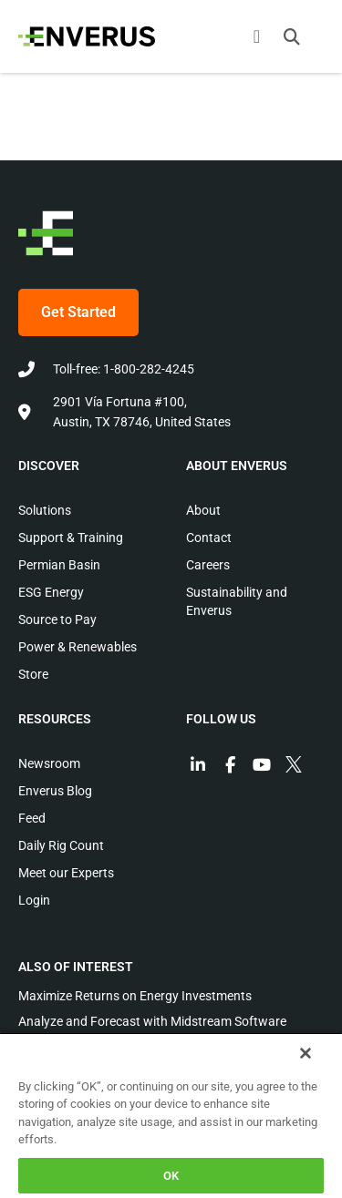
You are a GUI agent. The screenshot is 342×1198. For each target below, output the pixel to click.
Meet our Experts (66, 872)
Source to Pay (57, 619)
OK (171, 1176)
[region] (171, 1115)
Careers (208, 565)
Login (34, 900)
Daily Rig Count (61, 845)
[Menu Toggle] (257, 36)
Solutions (44, 510)
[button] (292, 36)
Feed (32, 818)
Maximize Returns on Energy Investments (135, 995)
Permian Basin (59, 565)
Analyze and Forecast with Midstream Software (152, 1021)
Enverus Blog (55, 790)
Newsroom (49, 763)
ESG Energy (51, 592)
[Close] (305, 1053)
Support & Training (70, 537)
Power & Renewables (77, 647)
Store (33, 674)
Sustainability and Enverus (236, 601)
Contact (209, 537)
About (203, 510)
